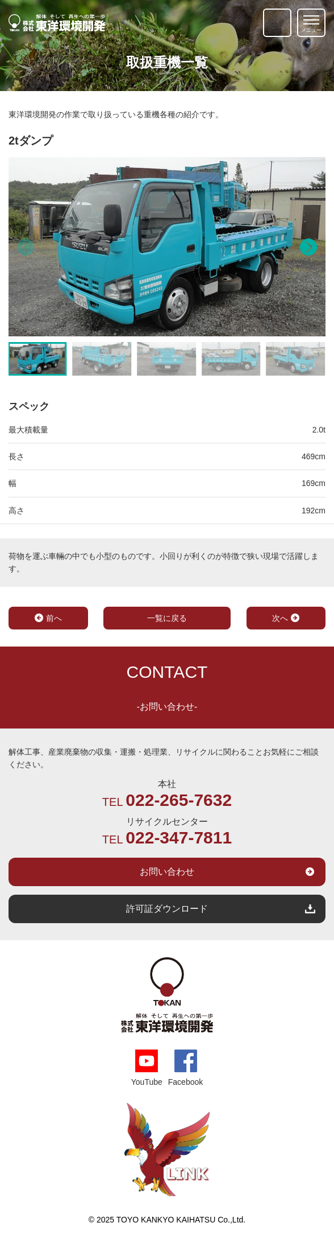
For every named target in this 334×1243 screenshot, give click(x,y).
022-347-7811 (179, 837)
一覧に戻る (167, 618)
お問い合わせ (167, 871)
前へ (54, 618)
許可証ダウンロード (167, 908)
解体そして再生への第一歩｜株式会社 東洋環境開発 (57, 22)
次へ (280, 618)
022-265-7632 (179, 800)
